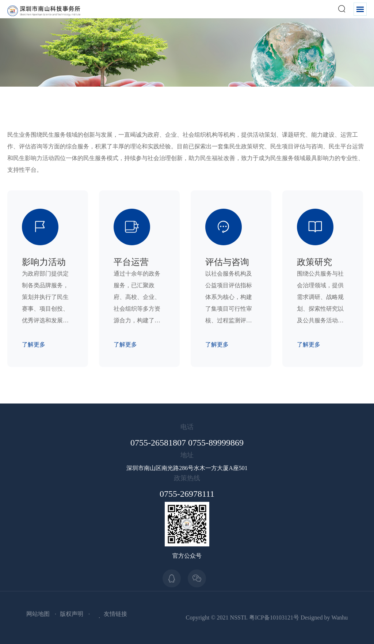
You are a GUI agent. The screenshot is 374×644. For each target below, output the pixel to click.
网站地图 (38, 614)
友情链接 (115, 614)
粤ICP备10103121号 (274, 617)
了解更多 (33, 344)
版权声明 (71, 614)
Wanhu (339, 617)
